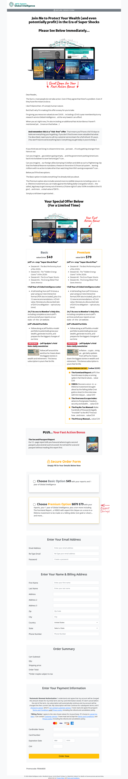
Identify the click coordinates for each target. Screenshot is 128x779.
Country (32, 622)
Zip (30, 611)
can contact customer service (60, 708)
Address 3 (33, 605)
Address (32, 594)
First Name (33, 583)
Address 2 (33, 600)
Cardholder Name (36, 729)
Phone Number (35, 634)
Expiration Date (35, 740)
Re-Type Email (34, 554)
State (31, 628)
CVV (30, 746)
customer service (51, 716)
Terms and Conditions (41, 710)
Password (33, 559)
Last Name (33, 588)
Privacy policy (57, 710)
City (30, 617)
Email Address (35, 548)
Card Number (34, 735)
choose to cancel (36, 708)
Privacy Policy (60, 778)
